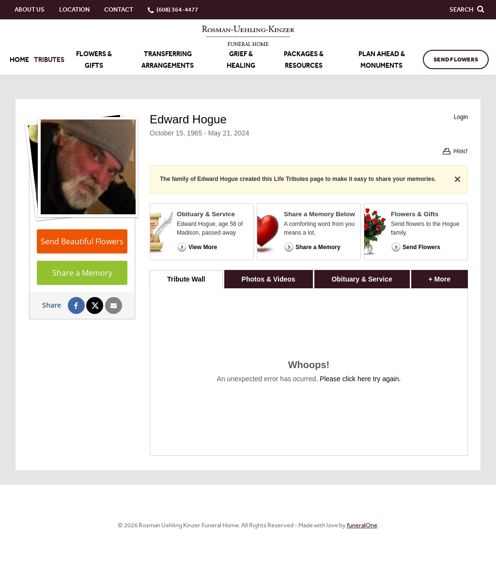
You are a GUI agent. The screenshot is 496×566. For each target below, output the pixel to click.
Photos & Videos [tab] (268, 279)
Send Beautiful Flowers (82, 241)
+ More (448, 276)
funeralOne (362, 525)
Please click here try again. (360, 379)
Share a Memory (82, 273)
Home (19, 60)
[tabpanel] (308, 372)
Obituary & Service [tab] (361, 279)
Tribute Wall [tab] (186, 279)
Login (461, 117)
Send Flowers (456, 59)
